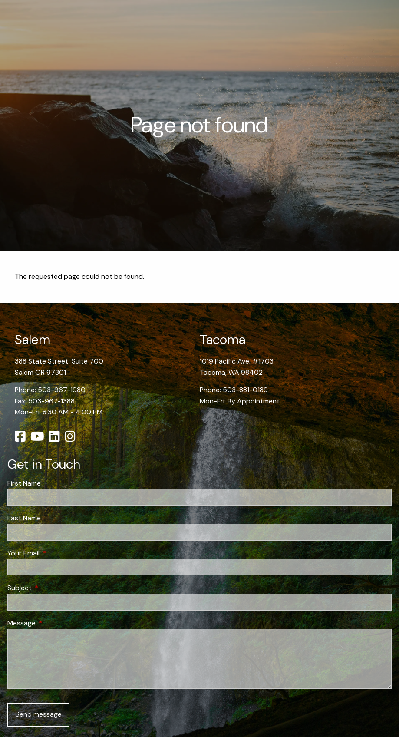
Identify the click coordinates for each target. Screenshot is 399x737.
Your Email (56, 553)
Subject (52, 587)
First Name (24, 483)
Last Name (24, 517)
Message (54, 623)
